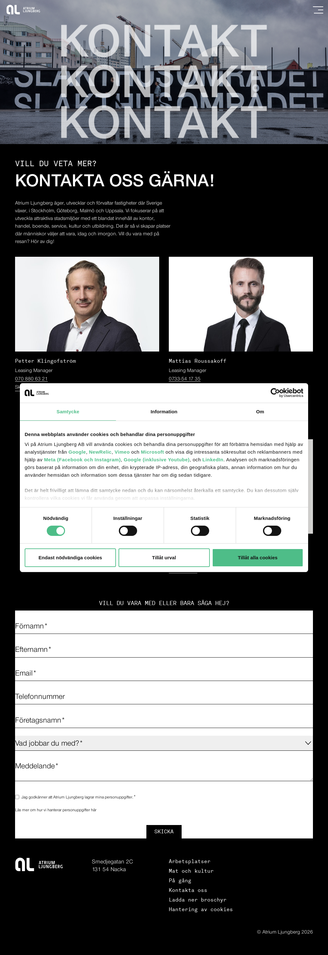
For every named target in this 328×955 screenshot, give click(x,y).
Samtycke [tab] (68, 411)
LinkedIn (213, 459)
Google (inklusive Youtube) (157, 459)
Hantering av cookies (201, 909)
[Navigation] (318, 10)
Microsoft (152, 452)
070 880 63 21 (31, 378)
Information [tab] (164, 411)
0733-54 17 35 (185, 378)
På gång (180, 881)
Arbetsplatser (189, 861)
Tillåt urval (164, 557)
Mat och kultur (191, 871)
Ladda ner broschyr (197, 900)
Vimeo (122, 452)
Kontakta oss (188, 890)
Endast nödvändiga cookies (70, 557)
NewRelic (100, 452)
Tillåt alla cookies (258, 557)
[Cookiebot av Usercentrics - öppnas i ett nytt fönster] (275, 393)
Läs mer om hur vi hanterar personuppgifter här (55, 809)
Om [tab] (260, 411)
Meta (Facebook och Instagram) (82, 459)
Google (77, 452)
